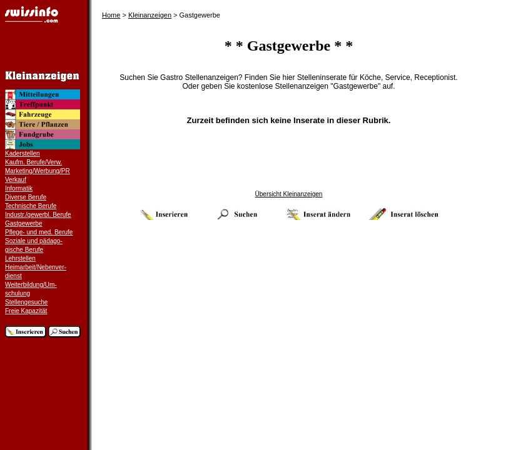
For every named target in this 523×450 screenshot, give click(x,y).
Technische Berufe (30, 205)
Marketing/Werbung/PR (37, 171)
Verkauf (15, 179)
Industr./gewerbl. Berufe (38, 214)
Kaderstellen (22, 153)
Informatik (19, 188)
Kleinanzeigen (149, 15)
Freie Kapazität (26, 311)
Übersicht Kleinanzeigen (289, 194)
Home (111, 15)
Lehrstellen (20, 258)
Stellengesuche (26, 302)
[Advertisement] (289, 162)
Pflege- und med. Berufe (39, 232)
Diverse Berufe (25, 197)
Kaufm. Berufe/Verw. (33, 162)
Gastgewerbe (23, 223)
